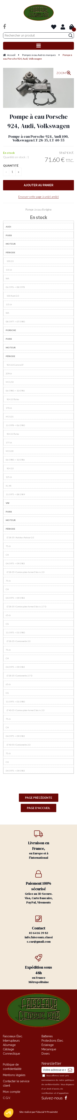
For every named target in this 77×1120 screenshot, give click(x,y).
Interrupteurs (11, 1040)
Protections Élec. (52, 1040)
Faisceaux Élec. (13, 1036)
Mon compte (11, 1091)
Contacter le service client (16, 1083)
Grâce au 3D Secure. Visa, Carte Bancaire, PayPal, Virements (38, 887)
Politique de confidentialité (12, 1067)
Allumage (9, 1045)
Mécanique (48, 1049)
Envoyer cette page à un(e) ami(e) (38, 196)
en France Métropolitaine (38, 969)
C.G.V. (7, 1098)
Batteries (47, 1036)
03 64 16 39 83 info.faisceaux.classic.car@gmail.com (38, 929)
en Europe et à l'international (38, 845)
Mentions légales (14, 1075)
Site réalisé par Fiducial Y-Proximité (38, 1111)
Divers (45, 1053)
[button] (9, 1113)
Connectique (11, 1053)
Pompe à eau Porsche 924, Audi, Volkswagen (38, 121)
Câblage (8, 1049)
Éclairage (47, 1045)
